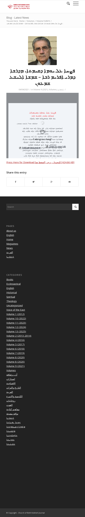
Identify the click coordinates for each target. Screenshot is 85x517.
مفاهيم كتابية (12, 409)
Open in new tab (56, 146)
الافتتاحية (10, 383)
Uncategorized (14, 305)
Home (22, 21)
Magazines (12, 243)
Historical (11, 292)
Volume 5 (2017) (15, 344)
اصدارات (10, 379)
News (9, 248)
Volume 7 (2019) (15, 353)
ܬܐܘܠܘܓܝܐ (11, 435)
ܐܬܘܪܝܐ (60, 89)
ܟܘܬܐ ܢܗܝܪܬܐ (13, 422)
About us (11, 230)
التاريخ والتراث (13, 387)
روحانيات (10, 400)
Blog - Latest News (17, 17)
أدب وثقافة (11, 374)
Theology (11, 301)
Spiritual (10, 296)
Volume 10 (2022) (16, 318)
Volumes (30, 21)
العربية (9, 252)
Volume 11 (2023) (16, 322)
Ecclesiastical (13, 283)
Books (9, 279)
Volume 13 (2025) (16, 331)
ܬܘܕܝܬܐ (10, 439)
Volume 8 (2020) (15, 357)
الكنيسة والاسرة (14, 396)
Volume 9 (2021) (43, 21)
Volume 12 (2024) (16, 327)
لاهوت (9, 405)
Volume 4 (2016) (15, 340)
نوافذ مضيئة (12, 413)
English (10, 235)
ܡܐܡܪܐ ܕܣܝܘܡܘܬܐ (15, 426)
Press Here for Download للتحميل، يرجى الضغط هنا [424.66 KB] (40, 162)
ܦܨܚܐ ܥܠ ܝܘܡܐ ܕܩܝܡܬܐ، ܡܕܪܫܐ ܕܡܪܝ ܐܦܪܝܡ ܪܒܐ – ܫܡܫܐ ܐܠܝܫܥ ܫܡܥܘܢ (42, 76)
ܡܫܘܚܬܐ (10, 431)
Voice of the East (15, 309)
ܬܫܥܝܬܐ (10, 444)
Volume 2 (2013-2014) (18, 335)
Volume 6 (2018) (15, 348)
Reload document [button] (29, 147)
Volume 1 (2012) (15, 314)
